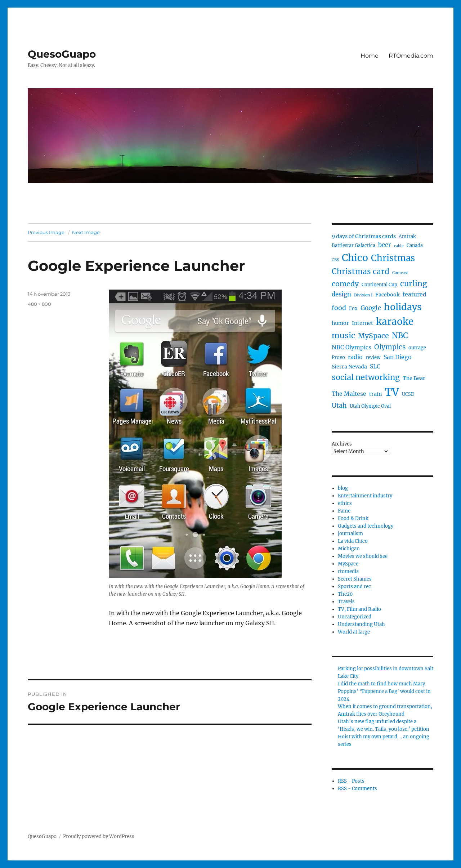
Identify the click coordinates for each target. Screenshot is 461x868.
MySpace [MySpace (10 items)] (373, 335)
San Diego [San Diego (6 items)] (398, 357)
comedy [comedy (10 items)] (345, 283)
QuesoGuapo (62, 54)
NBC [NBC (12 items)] (400, 335)
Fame (344, 511)
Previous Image (46, 232)
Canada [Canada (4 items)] (415, 245)
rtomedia (348, 571)
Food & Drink (353, 518)
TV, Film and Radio (359, 609)
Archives (342, 444)
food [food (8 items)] (339, 308)
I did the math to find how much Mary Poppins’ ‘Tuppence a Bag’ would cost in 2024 (384, 691)
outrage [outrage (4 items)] (417, 347)
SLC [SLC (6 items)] (375, 366)
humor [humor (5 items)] (340, 323)
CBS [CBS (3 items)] (335, 260)
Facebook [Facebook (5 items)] (387, 294)
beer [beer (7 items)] (384, 245)
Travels (346, 602)
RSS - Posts (351, 781)
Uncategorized (354, 617)
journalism (350, 534)
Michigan (349, 549)
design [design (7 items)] (341, 294)
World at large (354, 632)
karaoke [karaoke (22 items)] (394, 321)
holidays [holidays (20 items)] (403, 307)
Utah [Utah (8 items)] (339, 406)
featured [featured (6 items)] (414, 294)
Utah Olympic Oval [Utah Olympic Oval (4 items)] (370, 406)
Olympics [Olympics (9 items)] (390, 347)
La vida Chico (353, 541)
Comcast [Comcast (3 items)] (400, 272)
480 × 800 (39, 304)
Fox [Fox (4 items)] (353, 308)
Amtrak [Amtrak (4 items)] (407, 236)
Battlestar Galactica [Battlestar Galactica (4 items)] (353, 245)
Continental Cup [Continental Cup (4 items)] (379, 284)
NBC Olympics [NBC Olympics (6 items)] (351, 347)
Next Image (86, 232)
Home (370, 55)
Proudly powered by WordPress (98, 836)
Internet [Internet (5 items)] (362, 323)
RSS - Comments (357, 789)
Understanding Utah (361, 624)
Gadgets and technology (365, 526)
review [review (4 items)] (373, 357)
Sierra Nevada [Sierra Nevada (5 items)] (349, 366)
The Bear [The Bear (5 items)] (414, 378)
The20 (345, 594)
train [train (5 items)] (375, 394)
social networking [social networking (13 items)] (366, 377)
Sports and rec (354, 586)
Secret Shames (355, 579)
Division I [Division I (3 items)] (363, 295)
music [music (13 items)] (343, 335)
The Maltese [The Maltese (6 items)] (349, 393)
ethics (345, 503)
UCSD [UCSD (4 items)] (408, 394)
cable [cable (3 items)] (399, 245)
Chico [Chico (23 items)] (355, 258)
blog (343, 488)
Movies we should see (363, 556)
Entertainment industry (365, 496)
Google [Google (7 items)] (371, 308)
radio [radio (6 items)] (355, 357)
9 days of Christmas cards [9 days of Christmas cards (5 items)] (364, 236)
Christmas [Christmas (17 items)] (393, 258)
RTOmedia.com (411, 55)
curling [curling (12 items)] (413, 283)
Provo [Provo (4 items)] (338, 357)
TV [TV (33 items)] (392, 392)
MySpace (348, 564)
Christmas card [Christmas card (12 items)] (360, 271)
